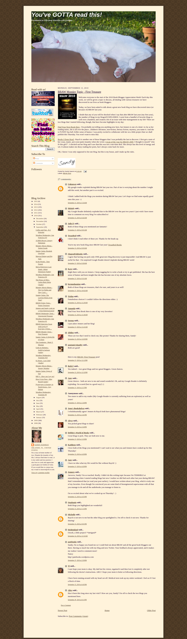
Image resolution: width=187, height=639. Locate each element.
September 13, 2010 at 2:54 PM (77, 427)
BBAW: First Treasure (86, 357)
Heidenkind (73, 530)
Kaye (70, 269)
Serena (71, 320)
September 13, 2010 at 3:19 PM (77, 439)
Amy (70, 378)
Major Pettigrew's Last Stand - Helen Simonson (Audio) (43, 269)
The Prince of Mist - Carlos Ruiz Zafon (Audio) (43, 282)
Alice (70, 590)
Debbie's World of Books (78, 433)
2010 (36, 215)
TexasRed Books (115, 245)
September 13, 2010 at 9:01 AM (77, 230)
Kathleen (72, 445)
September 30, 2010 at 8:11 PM (77, 600)
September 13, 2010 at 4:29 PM (77, 454)
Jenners (71, 472)
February (39, 415)
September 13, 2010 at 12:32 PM (77, 372)
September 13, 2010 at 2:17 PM (77, 387)
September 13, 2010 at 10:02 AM (78, 290)
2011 (36, 213)
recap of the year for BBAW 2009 (119, 142)
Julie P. (71, 223)
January (39, 417)
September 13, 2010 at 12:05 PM (77, 339)
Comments (38, 163)
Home (107, 610)
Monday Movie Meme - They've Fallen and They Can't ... (44, 289)
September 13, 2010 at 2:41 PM (77, 415)
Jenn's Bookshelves (76, 408)
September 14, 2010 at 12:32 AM (78, 536)
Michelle (71, 514)
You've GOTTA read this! (66, 14)
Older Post (151, 610)
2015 (36, 201)
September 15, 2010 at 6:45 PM (77, 584)
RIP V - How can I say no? (45, 376)
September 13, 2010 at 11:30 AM (78, 315)
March (38, 412)
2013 (36, 207)
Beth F (71, 366)
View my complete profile (40, 473)
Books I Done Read (66, 139)
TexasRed (72, 235)
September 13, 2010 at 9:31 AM (77, 278)
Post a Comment (66, 605)
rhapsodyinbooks (75, 254)
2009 (36, 420)
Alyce (70, 420)
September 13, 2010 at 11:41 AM (78, 327)
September (40, 227)
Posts (36, 158)
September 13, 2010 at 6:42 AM (77, 218)
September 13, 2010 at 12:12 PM (77, 360)
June (38, 403)
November (40, 221)
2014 (36, 204)
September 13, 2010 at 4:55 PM (77, 497)
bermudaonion (74, 284)
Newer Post (62, 610)
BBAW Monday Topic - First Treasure (79, 91)
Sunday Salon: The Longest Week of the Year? (44, 297)
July (37, 400)
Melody (71, 208)
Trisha (70, 296)
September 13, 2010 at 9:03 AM (77, 248)
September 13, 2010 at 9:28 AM (77, 263)
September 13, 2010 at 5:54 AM (77, 203)
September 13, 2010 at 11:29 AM (78, 303)
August (39, 397)
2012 (36, 210)
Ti (69, 566)
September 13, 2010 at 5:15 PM (77, 509)
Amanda (71, 308)
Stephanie (72, 502)
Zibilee (71, 332)
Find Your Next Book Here (69, 127)
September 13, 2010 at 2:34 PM (77, 403)
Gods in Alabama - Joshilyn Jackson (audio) (43, 350)
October (39, 224)
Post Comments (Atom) (78, 616)
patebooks (72, 542)
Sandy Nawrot (41, 445)
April (38, 409)
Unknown (72, 184)
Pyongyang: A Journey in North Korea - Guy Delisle (44, 386)
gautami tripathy (75, 345)
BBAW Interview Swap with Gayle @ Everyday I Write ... (44, 326)
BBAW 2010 (67, 173)
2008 (36, 423)
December (40, 218)
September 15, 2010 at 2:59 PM (77, 560)
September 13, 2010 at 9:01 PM (77, 524)
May (38, 406)
